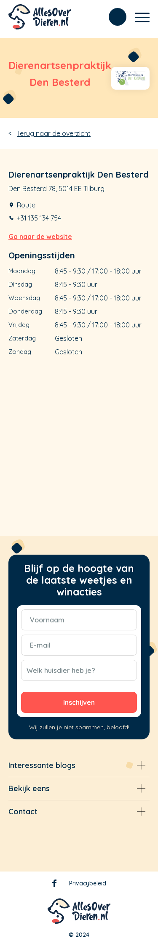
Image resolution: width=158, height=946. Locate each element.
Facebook (54, 885)
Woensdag (24, 298)
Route (26, 205)
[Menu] (138, 17)
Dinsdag (20, 284)
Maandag (21, 271)
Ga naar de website (40, 236)
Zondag (19, 352)
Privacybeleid (87, 883)
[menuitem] (113, 17)
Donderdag (25, 311)
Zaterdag (22, 338)
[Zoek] (113, 17)
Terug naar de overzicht (54, 133)
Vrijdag (18, 325)
